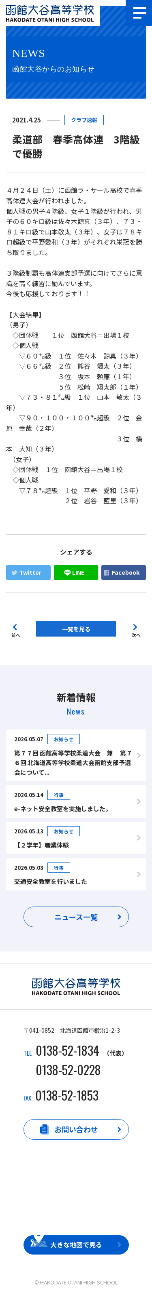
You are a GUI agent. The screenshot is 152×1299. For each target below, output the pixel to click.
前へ (15, 634)
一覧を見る (76, 629)
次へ (136, 634)
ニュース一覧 (76, 916)
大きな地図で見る (76, 1244)
